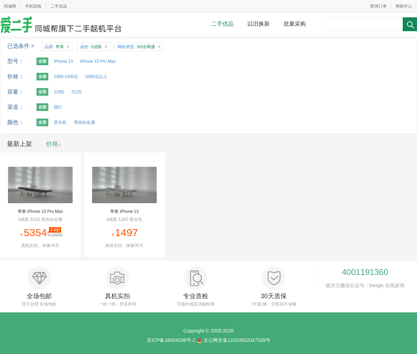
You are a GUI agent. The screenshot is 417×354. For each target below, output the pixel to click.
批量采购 (295, 24)
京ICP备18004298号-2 (171, 340)
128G (59, 91)
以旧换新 (258, 24)
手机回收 (33, 6)
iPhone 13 (63, 61)
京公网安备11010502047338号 (236, 340)
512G (77, 91)
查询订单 (378, 6)
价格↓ (54, 143)
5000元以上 (96, 76)
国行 (58, 107)
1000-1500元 (66, 76)
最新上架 (19, 143)
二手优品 (58, 6)
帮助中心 (403, 6)
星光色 (60, 122)
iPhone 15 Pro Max (98, 61)
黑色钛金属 (84, 122)
